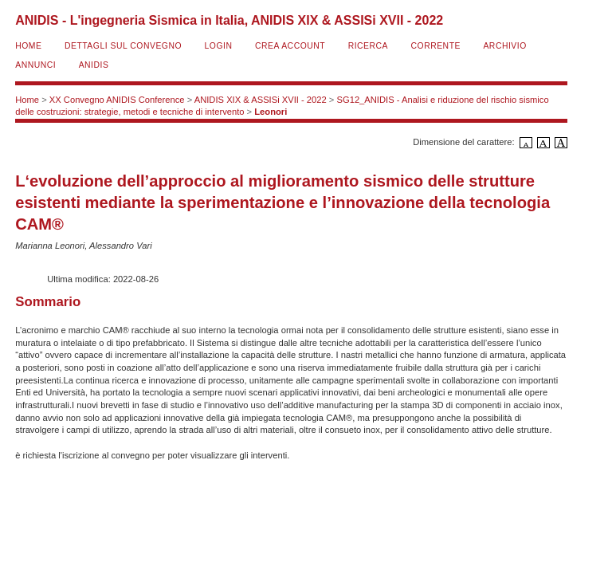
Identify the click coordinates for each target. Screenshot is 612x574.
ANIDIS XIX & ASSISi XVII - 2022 (260, 99)
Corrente (436, 45)
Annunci (35, 65)
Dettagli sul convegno (123, 45)
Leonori (270, 111)
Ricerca (368, 45)
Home (28, 45)
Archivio (504, 45)
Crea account (290, 45)
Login (219, 45)
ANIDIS (94, 65)
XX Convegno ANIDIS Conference (117, 99)
